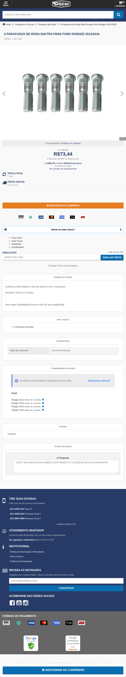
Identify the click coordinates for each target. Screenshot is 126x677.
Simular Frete (112, 257)
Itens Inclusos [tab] (63, 319)
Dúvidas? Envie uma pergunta (62, 265)
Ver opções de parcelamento (63, 168)
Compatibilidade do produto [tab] (63, 368)
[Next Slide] (122, 93)
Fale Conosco (16, 556)
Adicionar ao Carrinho (63, 205)
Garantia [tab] (63, 426)
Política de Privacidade (21, 561)
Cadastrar (66, 588)
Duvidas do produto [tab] (63, 446)
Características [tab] (63, 341)
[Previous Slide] (4, 93)
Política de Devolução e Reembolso (27, 552)
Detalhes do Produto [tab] (63, 277)
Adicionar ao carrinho (63, 670)
